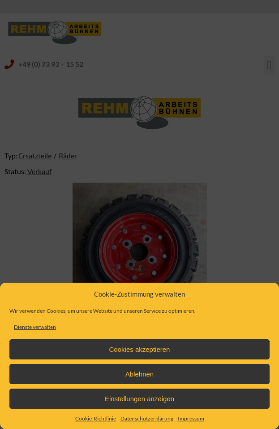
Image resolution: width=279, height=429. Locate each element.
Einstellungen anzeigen (139, 399)
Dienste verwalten (35, 327)
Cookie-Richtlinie (95, 418)
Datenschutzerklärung (146, 418)
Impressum (191, 418)
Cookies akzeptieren (139, 349)
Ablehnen (139, 374)
